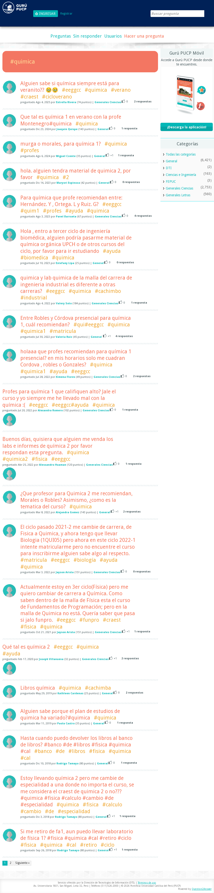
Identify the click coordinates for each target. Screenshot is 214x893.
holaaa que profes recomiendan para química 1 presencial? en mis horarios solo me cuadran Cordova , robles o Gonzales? (75, 358)
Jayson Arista (65, 572)
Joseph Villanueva (51, 659)
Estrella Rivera (66, 102)
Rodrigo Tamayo (67, 763)
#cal (25, 758)
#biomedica (34, 258)
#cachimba (98, 688)
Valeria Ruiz (64, 337)
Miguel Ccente (66, 156)
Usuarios (113, 36)
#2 (66, 177)
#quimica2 (15, 459)
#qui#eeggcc (88, 325)
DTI (169, 168)
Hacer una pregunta (144, 36)
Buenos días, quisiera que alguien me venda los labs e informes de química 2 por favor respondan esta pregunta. (57, 445)
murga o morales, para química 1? (60, 144)
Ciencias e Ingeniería (181, 175)
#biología (84, 560)
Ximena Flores (65, 377)
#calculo (112, 805)
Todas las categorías (181, 154)
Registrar (66, 13)
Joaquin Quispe (67, 129)
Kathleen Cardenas (70, 693)
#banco (43, 751)
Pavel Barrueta (66, 216)
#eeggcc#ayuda (70, 405)
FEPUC (171, 181)
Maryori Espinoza (68, 182)
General (103, 129)
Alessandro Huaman (52, 464)
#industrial (33, 298)
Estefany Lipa (65, 263)
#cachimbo (108, 291)
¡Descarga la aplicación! (186, 127)
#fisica (40, 459)
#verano (121, 90)
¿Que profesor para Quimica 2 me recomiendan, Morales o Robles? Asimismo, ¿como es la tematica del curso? (76, 500)
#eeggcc (71, 90)
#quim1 (29, 211)
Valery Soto (64, 303)
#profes (29, 150)
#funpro (89, 620)
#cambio (30, 811)
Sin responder (87, 36)
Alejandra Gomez (67, 512)
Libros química (37, 688)
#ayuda (74, 211)
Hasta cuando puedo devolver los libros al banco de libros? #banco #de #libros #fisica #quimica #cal (76, 744)
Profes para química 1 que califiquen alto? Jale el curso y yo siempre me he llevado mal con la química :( (59, 398)
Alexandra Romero (50, 410)
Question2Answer (202, 889)
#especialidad (74, 811)
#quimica (96, 90)
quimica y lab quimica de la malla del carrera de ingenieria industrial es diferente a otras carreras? (76, 284)
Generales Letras (178, 195)
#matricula (62, 331)
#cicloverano (57, 97)
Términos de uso (147, 882)
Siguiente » (22, 863)
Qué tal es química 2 (26, 647)
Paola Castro (66, 723)
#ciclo (107, 845)
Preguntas (60, 36)
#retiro (88, 845)
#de (60, 751)
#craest (29, 97)
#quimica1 (33, 331)
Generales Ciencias (108, 102)
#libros (76, 751)
